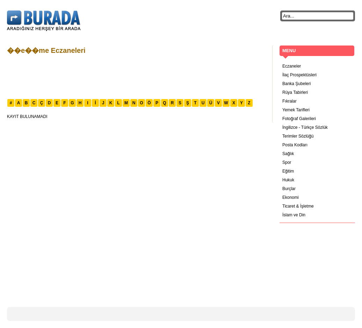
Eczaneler (291, 66)
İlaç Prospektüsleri (299, 74)
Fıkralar (289, 101)
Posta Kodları (294, 144)
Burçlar (289, 188)
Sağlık (288, 153)
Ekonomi (290, 197)
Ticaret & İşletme (298, 206)
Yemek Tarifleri (296, 109)
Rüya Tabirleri (295, 92)
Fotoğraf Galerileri (299, 118)
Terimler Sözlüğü (297, 136)
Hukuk (288, 179)
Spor (286, 162)
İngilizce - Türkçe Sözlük (305, 127)
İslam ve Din (293, 214)
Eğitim (288, 171)
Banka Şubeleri (296, 83)
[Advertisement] (134, 76)
